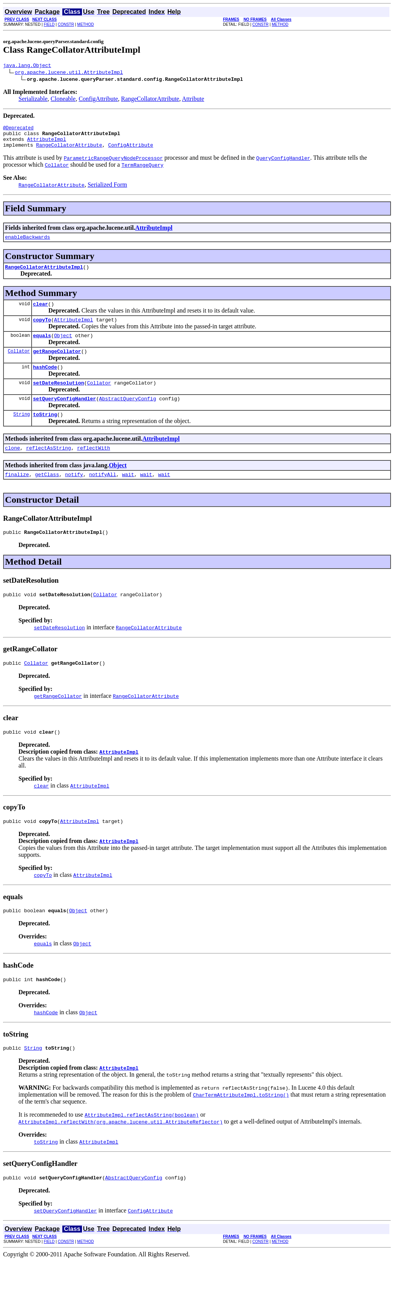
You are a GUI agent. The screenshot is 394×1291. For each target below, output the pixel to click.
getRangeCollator (57, 363)
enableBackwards (27, 243)
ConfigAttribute (98, 100)
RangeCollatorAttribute (150, 100)
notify (74, 493)
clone (12, 466)
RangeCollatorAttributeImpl (44, 274)
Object (63, 346)
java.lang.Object (27, 66)
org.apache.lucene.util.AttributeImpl (69, 73)
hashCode (45, 380)
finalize (17, 493)
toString (45, 431)
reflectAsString (48, 466)
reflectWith (93, 466)
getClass (47, 493)
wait (128, 493)
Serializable (33, 100)
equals (42, 346)
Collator (19, 363)
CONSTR (66, 24)
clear (40, 312)
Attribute (193, 100)
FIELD (49, 24)
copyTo (42, 329)
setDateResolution (58, 397)
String (21, 431)
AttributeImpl (46, 143)
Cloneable (63, 100)
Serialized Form (107, 190)
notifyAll (102, 493)
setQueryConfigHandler (64, 414)
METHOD (85, 24)
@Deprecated (18, 130)
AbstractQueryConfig (127, 414)
